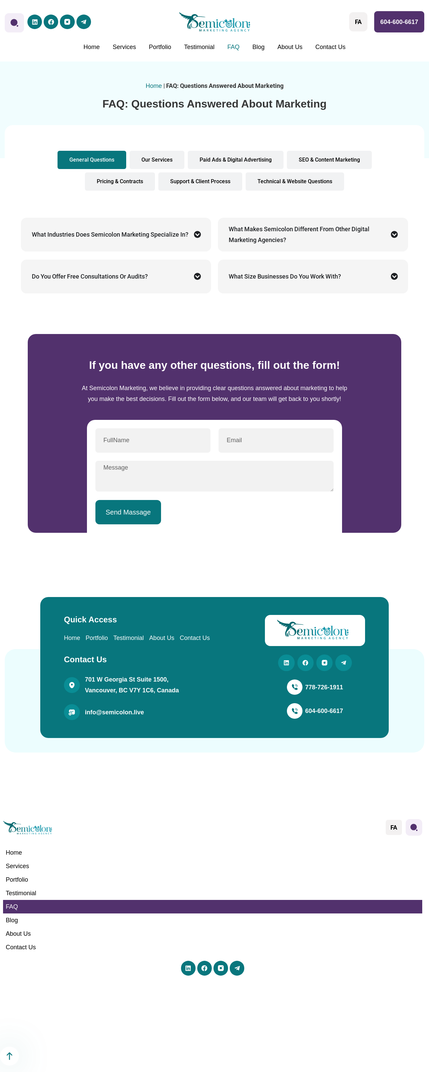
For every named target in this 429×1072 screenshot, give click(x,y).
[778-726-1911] (295, 691)
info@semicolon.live (114, 715)
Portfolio (160, 47)
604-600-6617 (399, 22)
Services (124, 47)
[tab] (92, 160)
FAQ (233, 47)
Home (92, 47)
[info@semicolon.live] (72, 715)
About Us (289, 47)
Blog (258, 47)
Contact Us (330, 47)
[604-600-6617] (295, 715)
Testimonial (199, 47)
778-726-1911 (324, 691)
